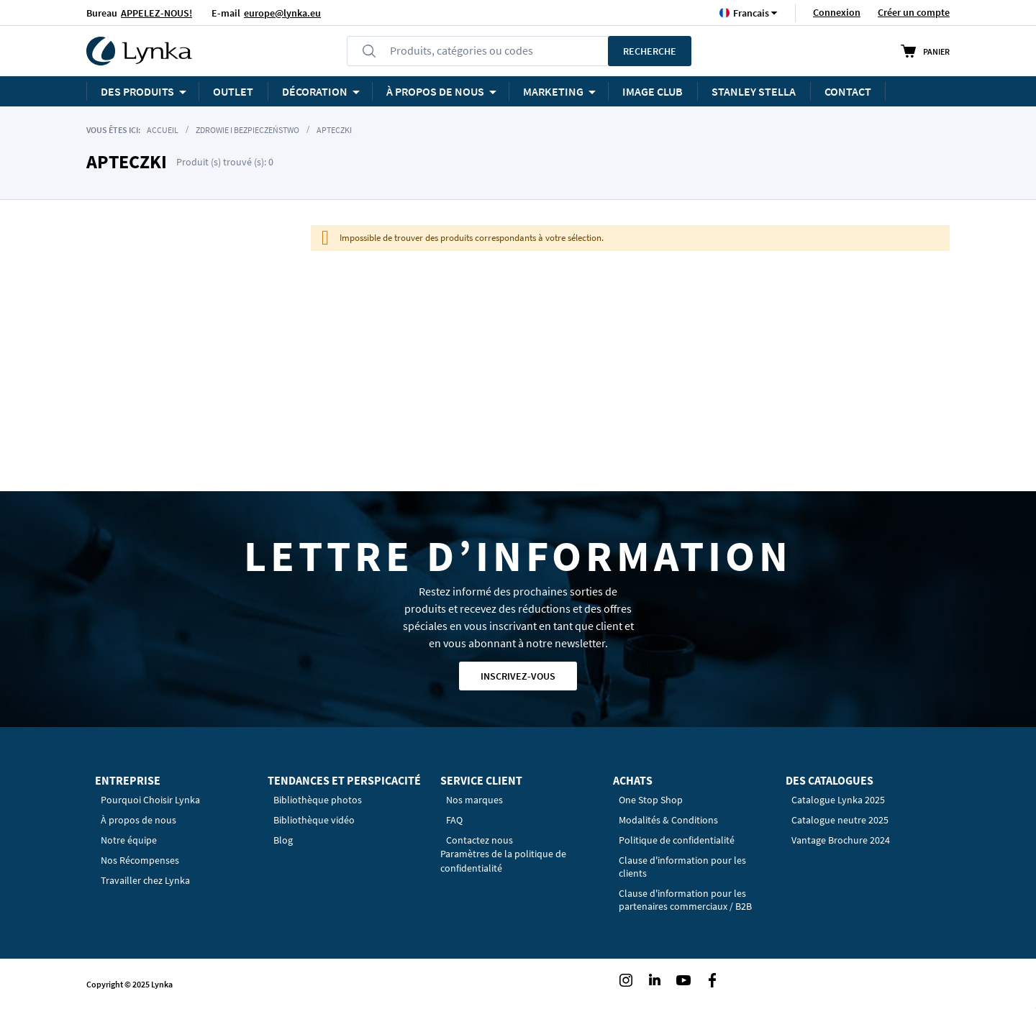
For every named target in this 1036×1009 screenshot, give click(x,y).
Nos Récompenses (140, 860)
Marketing (553, 91)
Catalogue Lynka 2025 (838, 799)
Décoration (314, 91)
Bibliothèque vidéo (314, 819)
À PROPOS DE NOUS (435, 91)
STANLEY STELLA (754, 91)
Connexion (836, 12)
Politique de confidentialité (677, 840)
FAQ (454, 819)
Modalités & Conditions (668, 819)
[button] (751, 12)
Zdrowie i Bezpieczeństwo (247, 129)
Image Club (652, 91)
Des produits (137, 91)
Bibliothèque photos (317, 799)
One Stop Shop (651, 799)
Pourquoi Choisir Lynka (150, 799)
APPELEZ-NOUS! (156, 12)
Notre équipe (129, 840)
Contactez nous (479, 840)
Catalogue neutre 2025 (840, 819)
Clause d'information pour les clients (682, 867)
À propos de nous (138, 819)
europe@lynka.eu (282, 12)
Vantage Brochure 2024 (840, 840)
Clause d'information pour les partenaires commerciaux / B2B (685, 900)
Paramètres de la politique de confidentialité (503, 861)
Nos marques (474, 799)
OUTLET (233, 91)
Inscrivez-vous (518, 676)
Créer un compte (914, 12)
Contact (847, 91)
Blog (283, 840)
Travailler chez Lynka (145, 880)
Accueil (162, 129)
